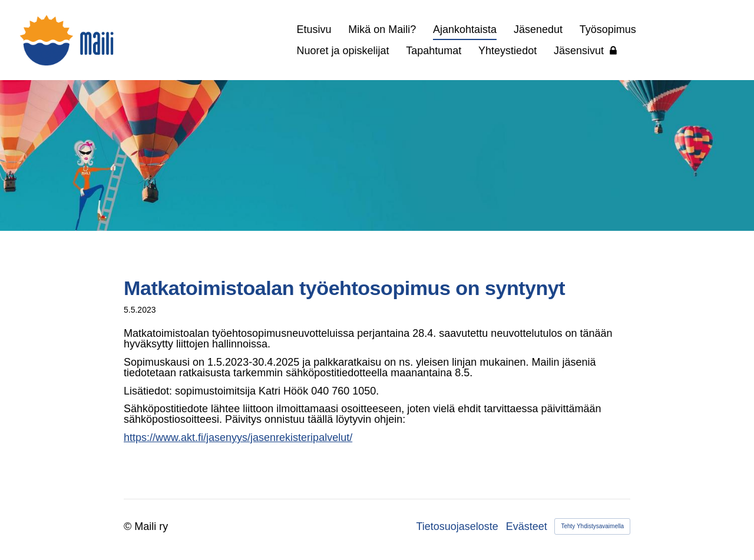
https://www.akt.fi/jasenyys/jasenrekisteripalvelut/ (238, 437)
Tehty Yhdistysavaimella (592, 526)
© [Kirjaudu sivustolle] (129, 526)
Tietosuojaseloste (457, 526)
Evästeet (526, 526)
